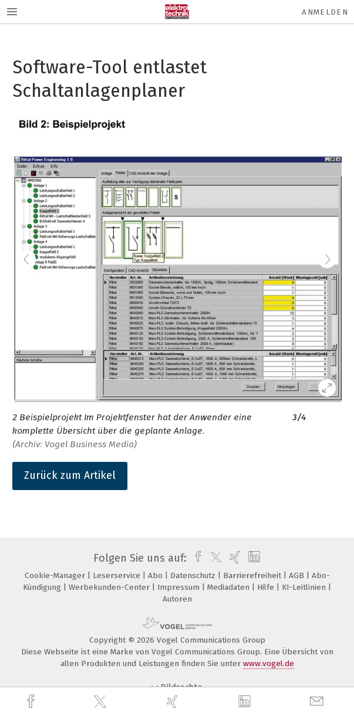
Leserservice (118, 575)
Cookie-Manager (56, 575)
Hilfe (267, 587)
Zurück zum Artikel (70, 475)
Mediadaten (229, 587)
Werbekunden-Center (110, 587)
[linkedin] (246, 702)
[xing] (174, 701)
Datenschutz (194, 575)
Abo (156, 575)
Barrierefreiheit (253, 575)
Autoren (177, 599)
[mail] (318, 702)
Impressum (179, 587)
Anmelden (325, 12)
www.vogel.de (268, 663)
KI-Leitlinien (305, 587)
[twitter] (101, 702)
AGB (297, 575)
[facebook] (32, 702)
